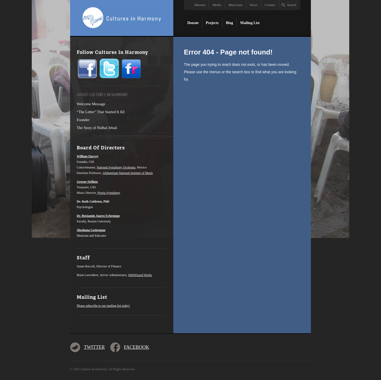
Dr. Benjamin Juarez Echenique (98, 216)
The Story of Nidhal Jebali (97, 128)
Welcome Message (91, 104)
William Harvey (87, 156)
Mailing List (250, 23)
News (254, 5)
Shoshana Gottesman (91, 230)
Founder (83, 120)
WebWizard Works (140, 275)
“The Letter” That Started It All (101, 112)
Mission (199, 5)
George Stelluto (87, 182)
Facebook (136, 347)
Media (216, 5)
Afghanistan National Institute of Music (127, 173)
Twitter (94, 347)
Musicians (236, 5)
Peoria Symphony (109, 193)
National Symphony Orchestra (116, 167)
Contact (270, 5)
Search (291, 5)
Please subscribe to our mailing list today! (103, 306)
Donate (193, 23)
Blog (229, 23)
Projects (212, 23)
